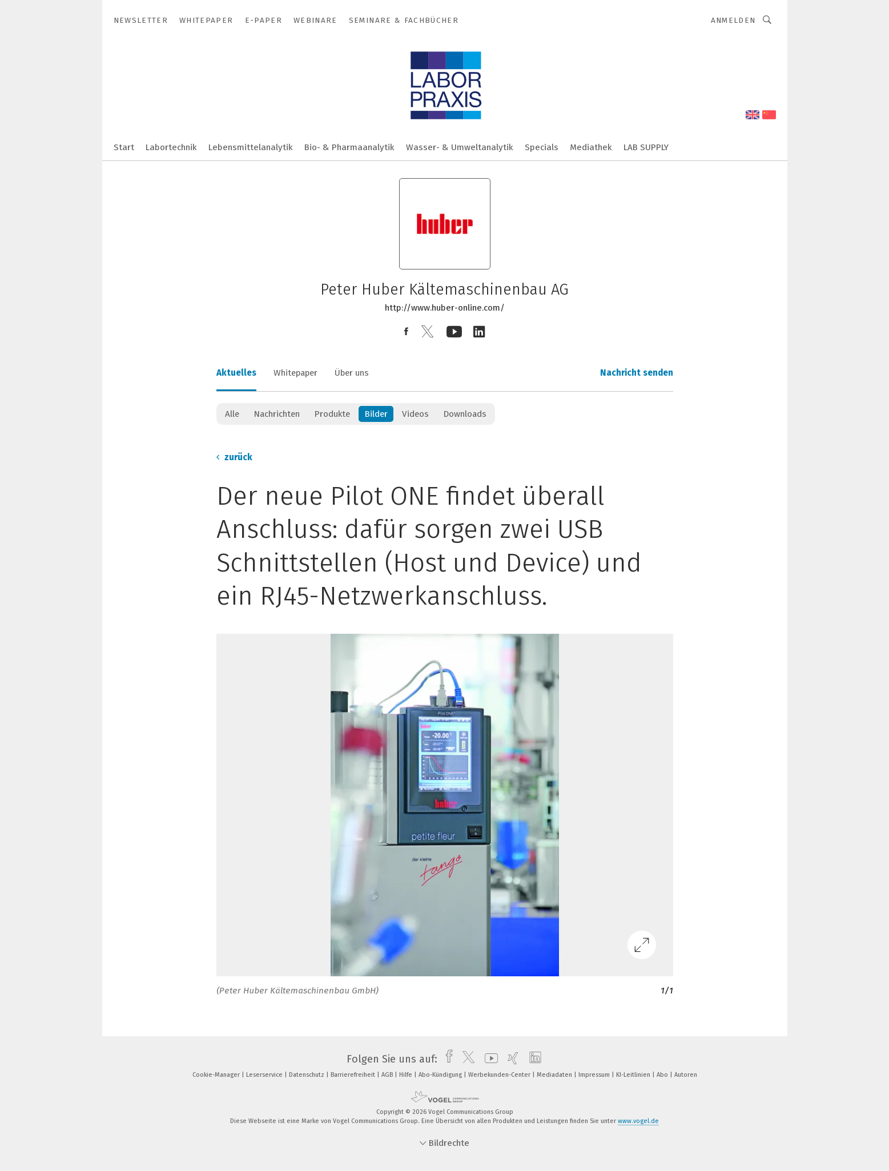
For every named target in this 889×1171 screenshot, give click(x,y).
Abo (663, 1075)
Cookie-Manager (217, 1075)
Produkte (332, 414)
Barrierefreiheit (354, 1075)
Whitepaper (295, 373)
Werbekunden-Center (500, 1075)
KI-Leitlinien (634, 1075)
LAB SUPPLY (646, 147)
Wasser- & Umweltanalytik (459, 147)
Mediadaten (555, 1075)
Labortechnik (171, 147)
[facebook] (446, 1059)
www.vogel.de (638, 1121)
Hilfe (406, 1075)
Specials (541, 147)
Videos (415, 414)
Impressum (595, 1075)
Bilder (376, 414)
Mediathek (591, 147)
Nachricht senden (636, 373)
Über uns (352, 373)
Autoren (685, 1075)
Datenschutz (307, 1075)
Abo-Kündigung (441, 1075)
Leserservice (265, 1075)
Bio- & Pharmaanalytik (349, 147)
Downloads (464, 414)
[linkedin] (532, 1059)
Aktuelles (236, 373)
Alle (232, 414)
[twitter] (465, 1059)
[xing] (510, 1059)
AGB (388, 1075)
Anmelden (733, 20)
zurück (234, 457)
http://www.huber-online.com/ (445, 308)
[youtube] (488, 1059)
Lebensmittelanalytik (250, 147)
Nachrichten (277, 414)
